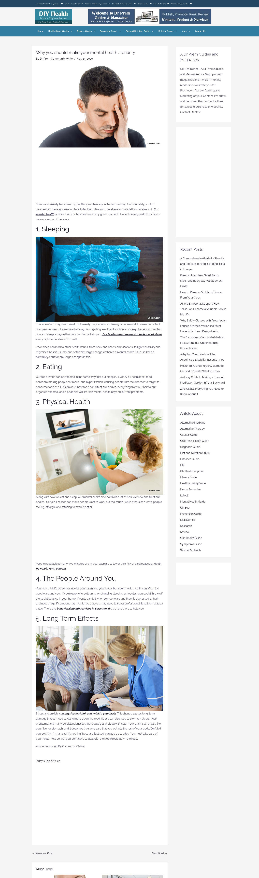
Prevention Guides (110, 31)
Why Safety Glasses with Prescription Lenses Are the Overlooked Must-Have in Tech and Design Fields (203, 326)
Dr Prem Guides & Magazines (49, 4)
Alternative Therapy (192, 428)
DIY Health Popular (192, 471)
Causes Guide (188, 434)
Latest (184, 495)
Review (184, 532)
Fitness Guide (188, 477)
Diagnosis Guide (190, 447)
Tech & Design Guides (181, 4)
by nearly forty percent (51, 568)
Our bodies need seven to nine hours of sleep (132, 334)
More (186, 31)
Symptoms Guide (191, 544)
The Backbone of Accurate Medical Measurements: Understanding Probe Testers (202, 343)
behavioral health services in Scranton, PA (84, 608)
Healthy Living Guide (193, 483)
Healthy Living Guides (60, 31)
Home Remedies (190, 489)
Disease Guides (86, 31)
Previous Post (42, 853)
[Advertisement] (99, 176)
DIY (182, 465)
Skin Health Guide (191, 538)
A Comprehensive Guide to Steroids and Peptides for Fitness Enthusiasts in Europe (202, 264)
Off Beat (185, 507)
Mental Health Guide (192, 501)
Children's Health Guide (194, 440)
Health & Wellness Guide (124, 4)
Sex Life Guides (161, 4)
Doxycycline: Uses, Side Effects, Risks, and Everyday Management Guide (201, 281)
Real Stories (187, 519)
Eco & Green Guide (74, 4)
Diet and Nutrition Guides (139, 31)
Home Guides (145, 4)
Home (40, 31)
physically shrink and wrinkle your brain (90, 713)
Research (186, 526)
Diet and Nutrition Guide (195, 453)
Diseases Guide (189, 459)
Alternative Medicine (192, 422)
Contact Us (200, 31)
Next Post (159, 853)
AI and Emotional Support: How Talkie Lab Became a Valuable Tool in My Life (203, 309)
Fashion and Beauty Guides (97, 4)
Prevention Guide (191, 513)
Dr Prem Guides (168, 31)
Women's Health (190, 550)
